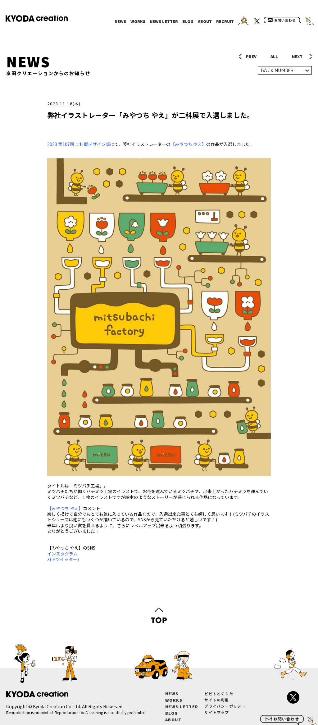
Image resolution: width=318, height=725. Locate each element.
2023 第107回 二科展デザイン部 (78, 144)
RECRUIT (225, 21)
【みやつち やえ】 (188, 144)
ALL (274, 56)
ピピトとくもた (218, 693)
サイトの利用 (216, 699)
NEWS (120, 21)
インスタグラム (63, 554)
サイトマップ (216, 712)
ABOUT (205, 21)
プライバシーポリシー (224, 706)
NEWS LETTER (164, 21)
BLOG (187, 21)
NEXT (297, 56)
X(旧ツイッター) (63, 559)
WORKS (137, 21)
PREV (251, 56)
